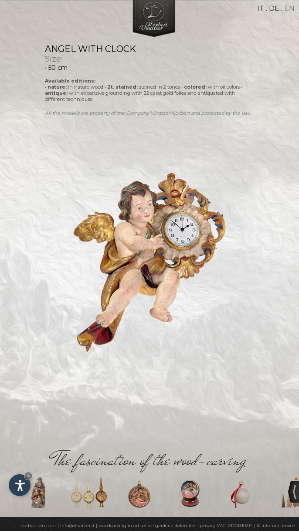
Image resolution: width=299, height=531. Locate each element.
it (260, 8)
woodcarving (112, 525)
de (274, 8)
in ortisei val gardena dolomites (162, 525)
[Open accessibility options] (20, 485)
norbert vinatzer (38, 525)
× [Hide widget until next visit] (28, 475)
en (289, 8)
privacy (207, 525)
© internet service (276, 525)
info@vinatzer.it (77, 525)
